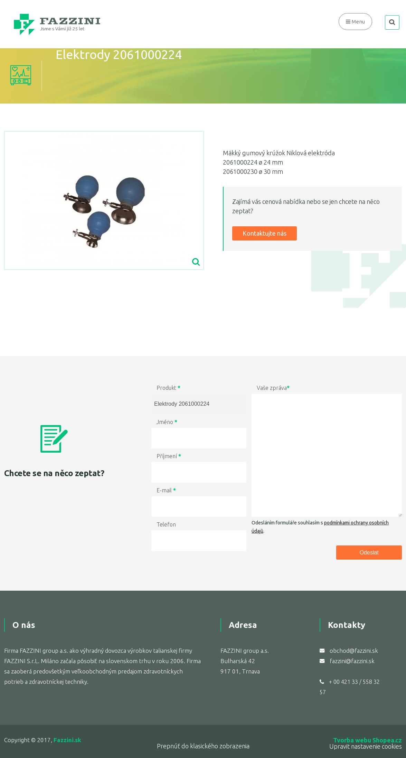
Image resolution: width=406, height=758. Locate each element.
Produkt (168, 388)
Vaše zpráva (273, 388)
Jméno (167, 422)
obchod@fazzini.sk (354, 650)
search (392, 24)
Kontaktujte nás (264, 233)
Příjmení (169, 456)
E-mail (166, 490)
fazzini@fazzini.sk (352, 661)
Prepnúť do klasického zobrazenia (203, 745)
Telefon (166, 524)
